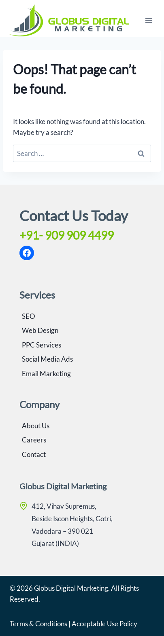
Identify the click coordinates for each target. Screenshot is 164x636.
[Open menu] (148, 20)
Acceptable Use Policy (104, 623)
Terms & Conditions (38, 623)
